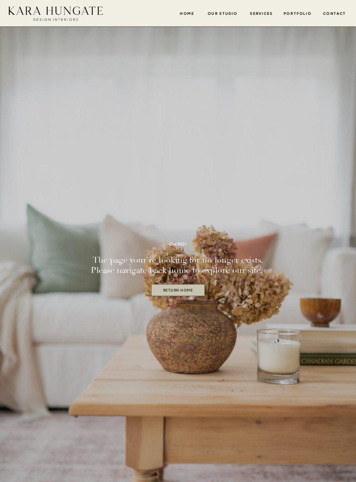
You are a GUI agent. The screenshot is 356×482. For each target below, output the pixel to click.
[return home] (177, 290)
